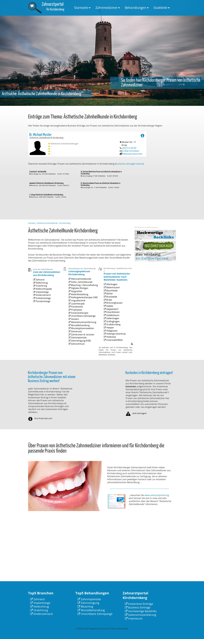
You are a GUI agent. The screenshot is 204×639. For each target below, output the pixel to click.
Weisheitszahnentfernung (82, 326)
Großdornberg (112, 328)
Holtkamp (111, 339)
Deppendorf (112, 316)
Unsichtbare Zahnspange (82, 321)
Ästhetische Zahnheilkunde (47, 223)
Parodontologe (42, 305)
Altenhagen (111, 296)
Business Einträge (138, 607)
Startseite (81, 7)
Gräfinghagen (112, 326)
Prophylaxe (76, 315)
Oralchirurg (41, 292)
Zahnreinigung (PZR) (80, 341)
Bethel (109, 303)
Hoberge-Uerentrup (115, 336)
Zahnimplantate (78, 338)
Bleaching (85, 606)
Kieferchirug (41, 289)
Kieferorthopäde (43, 294)
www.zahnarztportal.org (156, 495)
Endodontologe (42, 302)
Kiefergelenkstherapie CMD (83, 305)
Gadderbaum (112, 321)
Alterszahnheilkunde (80, 290)
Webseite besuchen (133, 152)
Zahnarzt (40, 287)
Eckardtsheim (112, 318)
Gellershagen (112, 323)
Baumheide (111, 301)
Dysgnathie (76, 300)
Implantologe (41, 297)
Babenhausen (112, 298)
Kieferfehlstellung (79, 303)
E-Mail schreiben (131, 149)
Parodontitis (76, 313)
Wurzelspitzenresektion (81, 331)
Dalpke (110, 313)
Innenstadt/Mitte (113, 341)
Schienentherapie (79, 318)
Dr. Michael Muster (41, 137)
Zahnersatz (76, 333)
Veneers (75, 323)
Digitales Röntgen (79, 298)
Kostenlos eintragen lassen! (129, 163)
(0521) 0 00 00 (129, 147)
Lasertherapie (77, 310)
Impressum (134, 618)
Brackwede (111, 306)
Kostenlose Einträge (139, 604)
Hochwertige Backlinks (141, 611)
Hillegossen (111, 333)
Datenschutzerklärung (140, 615)
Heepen (110, 331)
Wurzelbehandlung (79, 328)
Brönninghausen (113, 311)
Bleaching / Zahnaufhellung (83, 295)
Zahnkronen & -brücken (81, 336)
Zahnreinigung (88, 603)
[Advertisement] (165, 172)
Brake (109, 308)
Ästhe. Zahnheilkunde (80, 293)
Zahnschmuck (77, 343)
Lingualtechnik (77, 308)
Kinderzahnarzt (42, 300)
